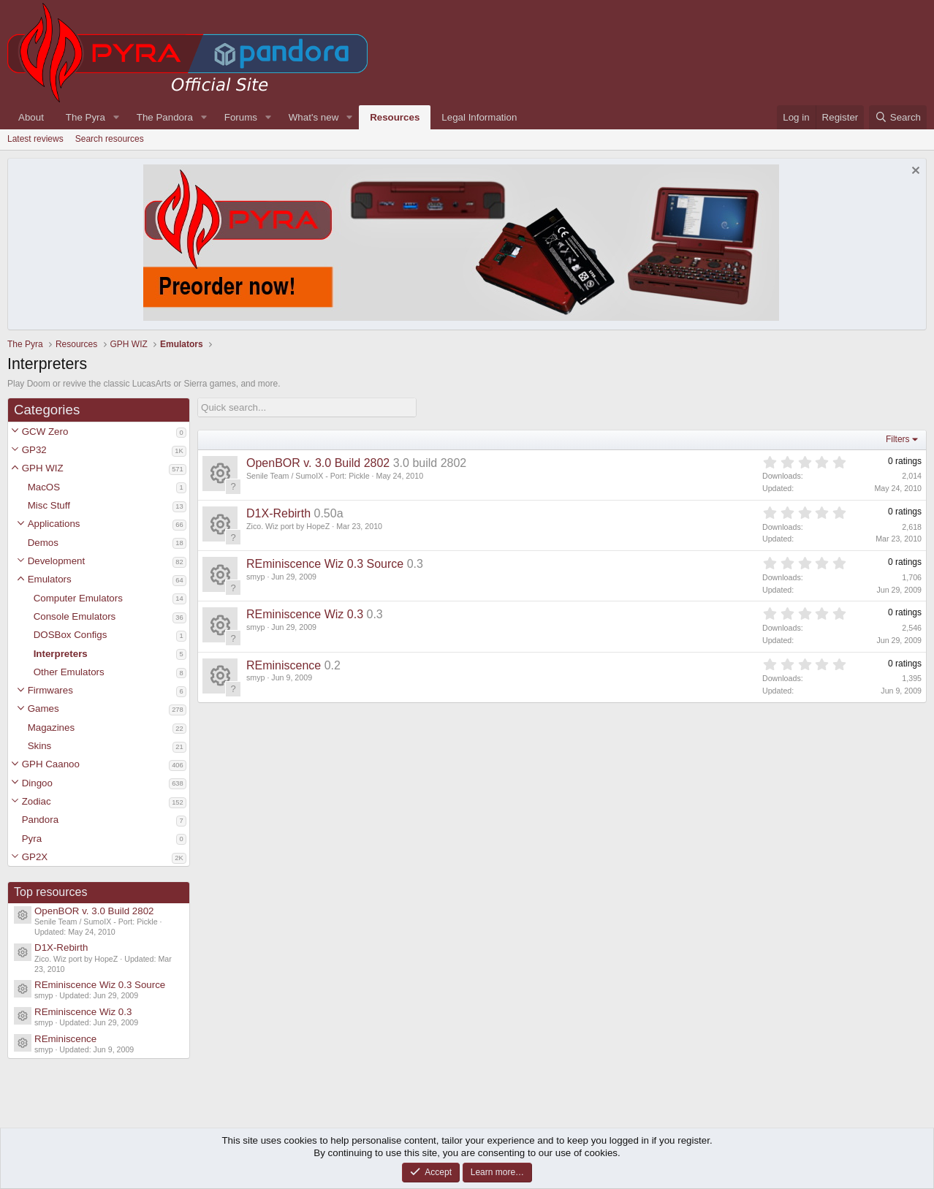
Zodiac (36, 801)
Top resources (51, 892)
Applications (54, 523)
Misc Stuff (49, 505)
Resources (394, 117)
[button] (15, 431)
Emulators (50, 579)
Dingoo (37, 783)
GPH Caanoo (51, 764)
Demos (43, 542)
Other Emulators (69, 671)
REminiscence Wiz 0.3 (83, 1011)
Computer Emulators (78, 598)
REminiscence (65, 1038)
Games (43, 708)
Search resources (109, 139)
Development (57, 560)
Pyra (32, 838)
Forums (240, 117)
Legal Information (479, 117)
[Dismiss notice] (914, 172)
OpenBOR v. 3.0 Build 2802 (94, 910)
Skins (40, 745)
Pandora (40, 819)
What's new (313, 117)
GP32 (34, 449)
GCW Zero (45, 431)
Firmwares (50, 690)
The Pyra (85, 117)
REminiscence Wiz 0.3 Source (99, 984)
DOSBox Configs (70, 634)
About (31, 117)
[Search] (898, 117)
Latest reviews (35, 139)
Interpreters (61, 653)
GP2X (35, 856)
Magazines (51, 727)
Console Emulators (75, 616)
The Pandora (165, 117)
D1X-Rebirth (61, 947)
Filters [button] (898, 439)
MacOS (44, 487)
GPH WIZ (43, 468)
